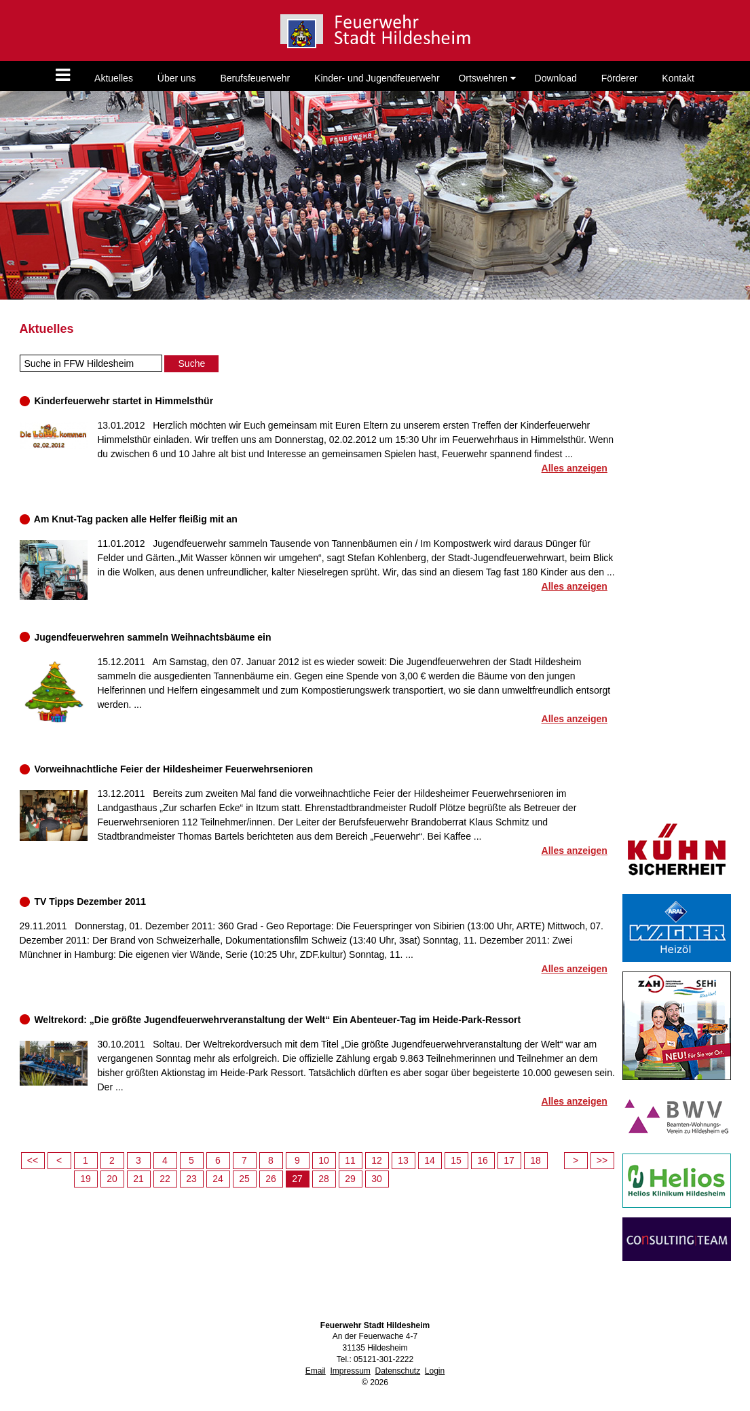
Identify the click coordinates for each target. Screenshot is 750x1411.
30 (376, 1178)
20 (112, 1178)
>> (602, 1160)
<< (32, 1160)
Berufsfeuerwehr (255, 78)
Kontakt (678, 78)
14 (429, 1160)
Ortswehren (486, 78)
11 (350, 1160)
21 (138, 1178)
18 (535, 1160)
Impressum (350, 1371)
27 (297, 1178)
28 (323, 1178)
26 (270, 1178)
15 (456, 1160)
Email (315, 1371)
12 (376, 1160)
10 (323, 1160)
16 (482, 1160)
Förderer (619, 78)
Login (435, 1371)
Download (556, 78)
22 (165, 1178)
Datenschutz (397, 1371)
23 (191, 1178)
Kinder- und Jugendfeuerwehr (376, 78)
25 (244, 1178)
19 (85, 1178)
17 (509, 1160)
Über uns (176, 78)
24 (217, 1178)
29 (350, 1178)
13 (403, 1160)
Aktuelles (113, 78)
